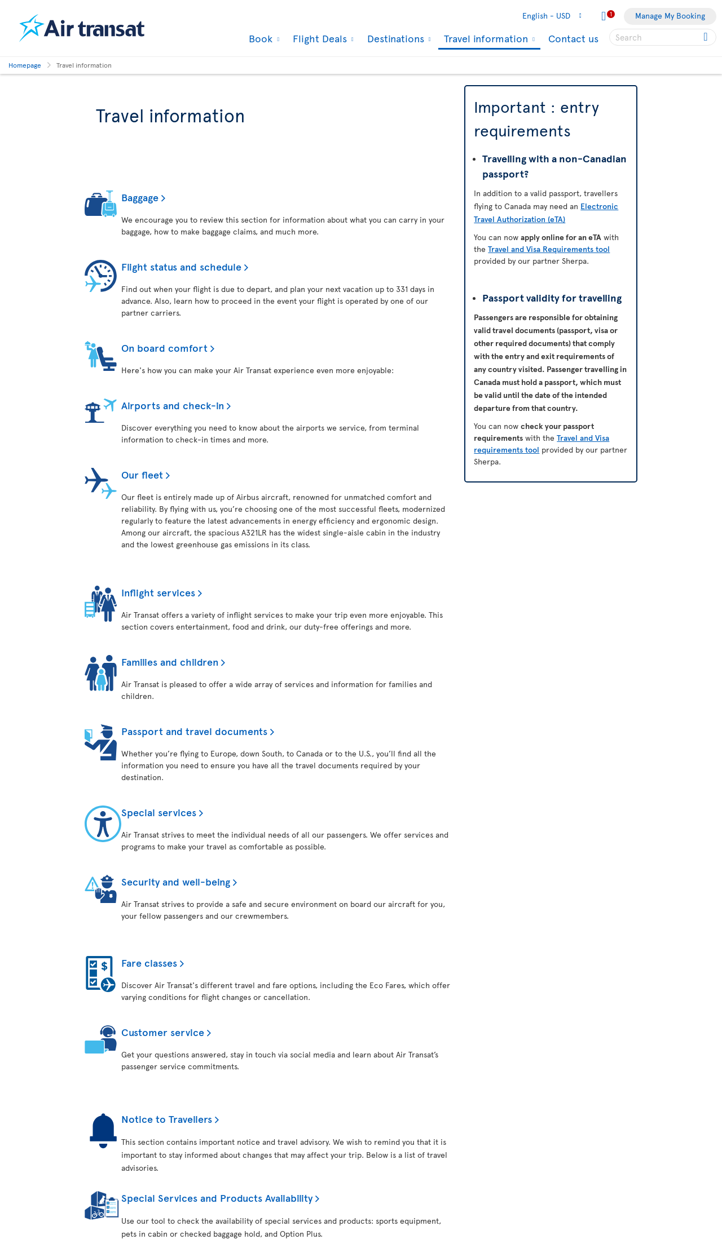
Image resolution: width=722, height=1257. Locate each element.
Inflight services (158, 592)
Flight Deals (318, 38)
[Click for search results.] (706, 37)
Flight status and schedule (181, 266)
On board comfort (164, 347)
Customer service (162, 1032)
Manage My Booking (670, 15)
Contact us (573, 38)
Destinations (394, 38)
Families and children (169, 661)
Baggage (140, 197)
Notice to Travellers (166, 1119)
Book (259, 38)
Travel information (484, 39)
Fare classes (149, 962)
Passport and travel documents (194, 731)
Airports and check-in (172, 405)
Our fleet (142, 474)
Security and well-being (175, 881)
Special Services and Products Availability (216, 1197)
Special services (158, 812)
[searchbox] (662, 37)
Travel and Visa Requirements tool (549, 249)
